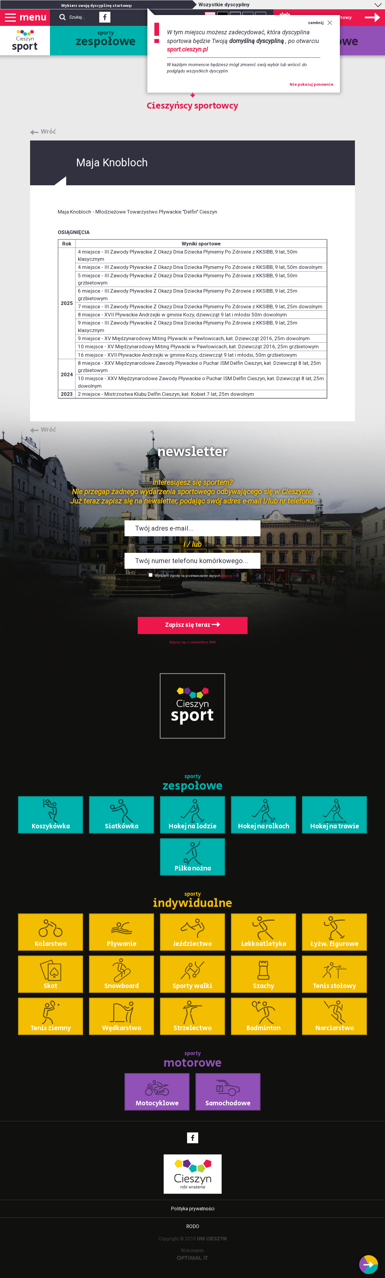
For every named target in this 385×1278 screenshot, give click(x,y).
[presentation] (192, 596)
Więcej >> (229, 576)
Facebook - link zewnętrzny (104, 19)
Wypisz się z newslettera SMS (192, 642)
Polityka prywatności (192, 1209)
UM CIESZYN (212, 1239)
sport (25, 46)
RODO (192, 1226)
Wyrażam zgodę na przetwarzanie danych (187, 576)
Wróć (48, 132)
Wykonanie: (192, 1254)
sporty (106, 39)
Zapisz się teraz (192, 625)
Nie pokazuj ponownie (311, 85)
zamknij (320, 23)
